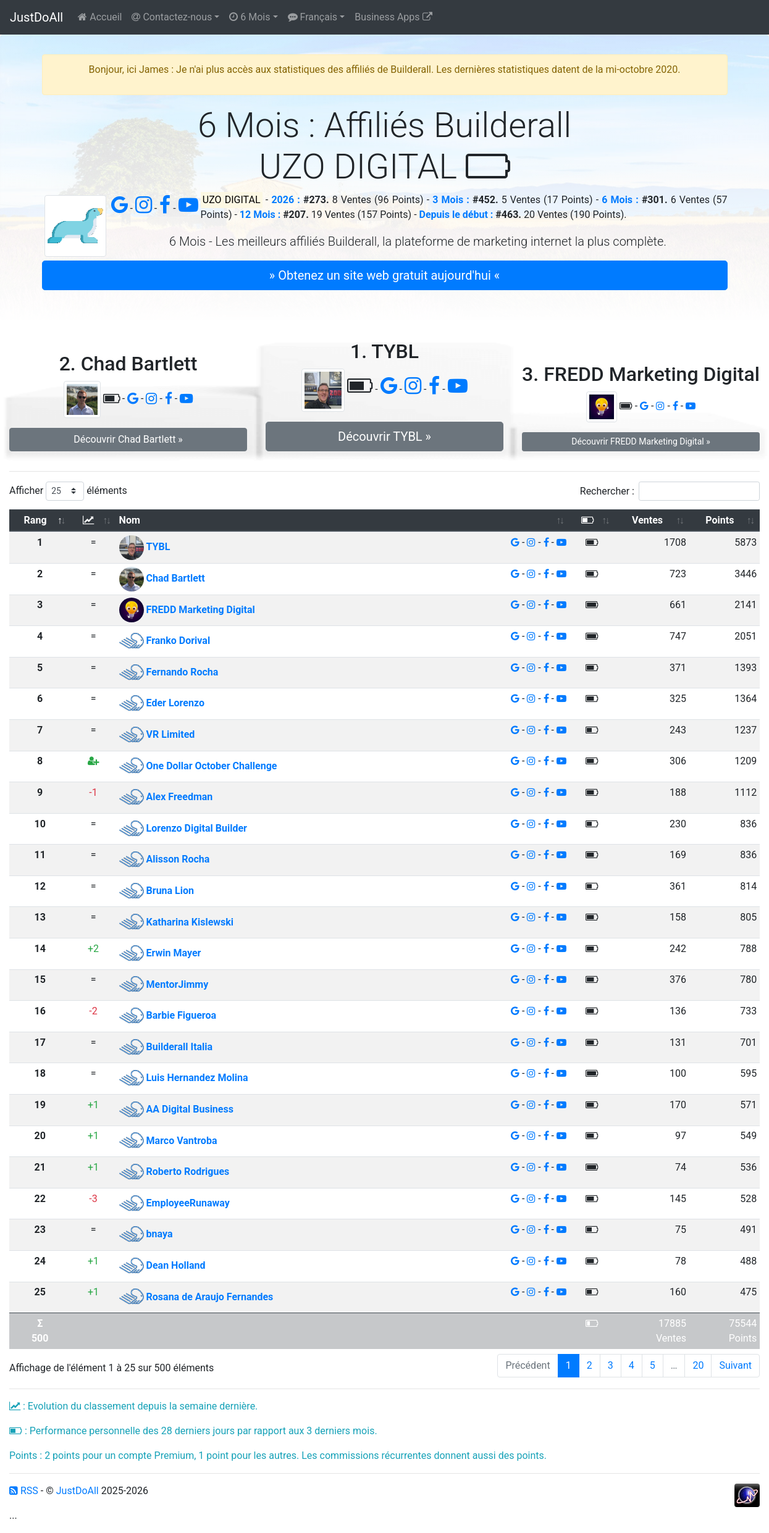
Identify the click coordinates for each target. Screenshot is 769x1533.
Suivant (735, 1365)
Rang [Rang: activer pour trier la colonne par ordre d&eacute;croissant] (35, 520)
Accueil (100, 17)
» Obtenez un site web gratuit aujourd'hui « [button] (384, 275)
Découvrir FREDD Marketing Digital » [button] (640, 441)
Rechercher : (670, 491)
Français (312, 17)
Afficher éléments (68, 491)
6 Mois (249, 17)
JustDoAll (36, 17)
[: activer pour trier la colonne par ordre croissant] (93, 520)
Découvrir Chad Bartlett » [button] (128, 439)
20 (698, 1365)
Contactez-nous (172, 17)
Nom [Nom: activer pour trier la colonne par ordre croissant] (129, 520)
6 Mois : (620, 200)
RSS (23, 1491)
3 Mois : (450, 200)
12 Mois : (260, 214)
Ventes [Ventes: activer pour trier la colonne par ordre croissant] (647, 520)
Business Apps (393, 17)
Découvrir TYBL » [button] (384, 436)
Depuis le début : (456, 214)
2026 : (285, 200)
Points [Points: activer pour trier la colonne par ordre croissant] (719, 520)
